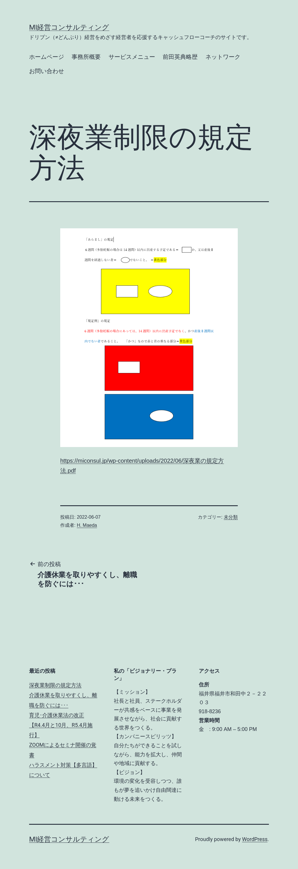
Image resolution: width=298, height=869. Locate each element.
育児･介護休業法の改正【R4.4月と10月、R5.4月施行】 (61, 725)
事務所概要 (86, 56)
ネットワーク (222, 56)
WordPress (254, 839)
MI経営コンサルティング (69, 27)
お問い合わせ (46, 71)
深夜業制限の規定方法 (55, 685)
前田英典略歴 (180, 56)
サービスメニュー (132, 56)
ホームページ (46, 56)
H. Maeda (87, 525)
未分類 (231, 517)
